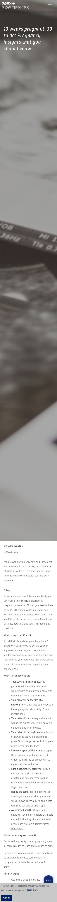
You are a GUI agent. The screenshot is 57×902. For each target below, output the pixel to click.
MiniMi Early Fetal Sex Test (17, 619)
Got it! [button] (6, 898)
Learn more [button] (32, 890)
